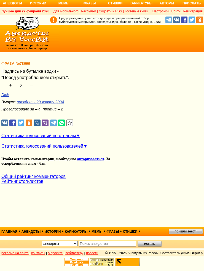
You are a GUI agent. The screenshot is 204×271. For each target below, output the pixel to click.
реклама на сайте (15, 253)
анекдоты (31, 232)
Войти (176, 11)
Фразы (89, 3)
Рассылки (88, 11)
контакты (38, 253)
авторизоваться (90, 159)
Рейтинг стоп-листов (22, 181)
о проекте (55, 253)
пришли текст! (186, 231)
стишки (130, 232)
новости (92, 253)
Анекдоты (12, 3)
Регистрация (193, 11)
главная (9, 232)
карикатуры (76, 232)
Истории (38, 3)
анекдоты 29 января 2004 (40, 102)
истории (53, 232)
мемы (97, 232)
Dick (5, 95)
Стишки (115, 3)
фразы (112, 232)
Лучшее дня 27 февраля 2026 (25, 11)
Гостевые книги (136, 11)
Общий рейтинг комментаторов (33, 176)
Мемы (63, 3)
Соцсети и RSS (110, 11)
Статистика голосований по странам (38, 135)
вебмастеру (74, 253)
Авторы (167, 3)
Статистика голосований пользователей (42, 146)
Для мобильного (66, 11)
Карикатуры (141, 3)
